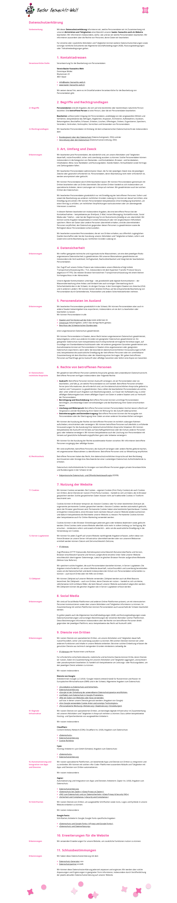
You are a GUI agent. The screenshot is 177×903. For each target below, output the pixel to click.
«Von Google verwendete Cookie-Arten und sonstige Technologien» (88, 703)
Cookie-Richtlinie (66, 740)
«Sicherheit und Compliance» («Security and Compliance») (83, 797)
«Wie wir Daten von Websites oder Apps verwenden (81, 698)
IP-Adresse (64, 546)
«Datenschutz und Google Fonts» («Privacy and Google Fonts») (86, 823)
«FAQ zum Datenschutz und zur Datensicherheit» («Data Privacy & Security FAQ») (94, 794)
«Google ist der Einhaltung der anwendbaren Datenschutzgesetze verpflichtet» (93, 692)
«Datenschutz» (65, 735)
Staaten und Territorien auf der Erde (75, 320)
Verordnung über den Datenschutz (74, 140)
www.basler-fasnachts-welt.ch (72, 85)
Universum (64, 322)
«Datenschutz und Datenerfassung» (74, 826)
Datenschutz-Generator (69, 861)
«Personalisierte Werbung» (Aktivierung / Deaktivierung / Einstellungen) (90, 706)
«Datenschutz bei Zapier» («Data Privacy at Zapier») (81, 791)
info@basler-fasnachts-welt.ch (72, 82)
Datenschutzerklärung (69, 689)
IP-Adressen (64, 651)
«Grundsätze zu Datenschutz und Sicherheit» (78, 687)
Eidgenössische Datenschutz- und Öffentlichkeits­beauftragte (85, 475)
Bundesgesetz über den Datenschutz (75, 137)
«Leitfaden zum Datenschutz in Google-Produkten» (81, 695)
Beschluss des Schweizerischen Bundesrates (78, 325)
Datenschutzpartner (68, 864)
